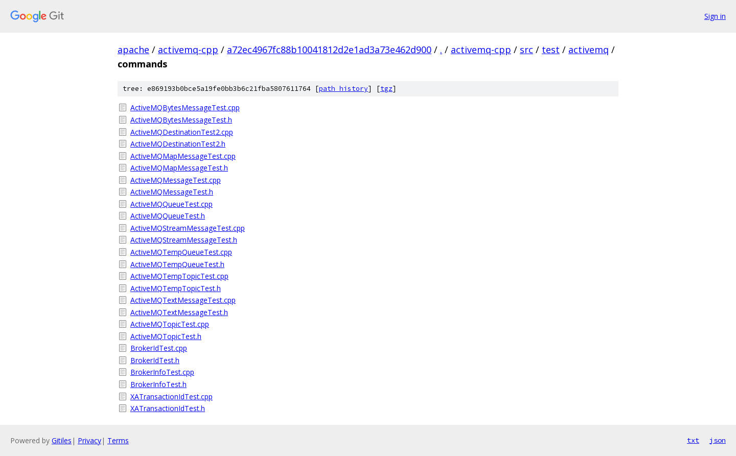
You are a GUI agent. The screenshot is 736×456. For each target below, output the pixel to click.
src (526, 49)
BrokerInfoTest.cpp (162, 372)
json (717, 440)
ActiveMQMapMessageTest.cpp (183, 156)
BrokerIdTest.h (154, 360)
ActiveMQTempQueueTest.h (177, 264)
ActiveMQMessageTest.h (171, 192)
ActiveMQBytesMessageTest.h (181, 120)
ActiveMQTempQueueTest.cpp (181, 252)
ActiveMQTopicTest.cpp (169, 324)
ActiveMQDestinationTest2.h (177, 144)
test (551, 49)
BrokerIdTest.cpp (158, 348)
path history (343, 88)
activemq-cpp (188, 49)
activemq (588, 49)
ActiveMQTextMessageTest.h (179, 312)
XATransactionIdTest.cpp (171, 396)
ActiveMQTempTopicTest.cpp (179, 276)
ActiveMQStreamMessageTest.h (183, 240)
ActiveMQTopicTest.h (165, 336)
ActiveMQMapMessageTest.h (179, 168)
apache (133, 49)
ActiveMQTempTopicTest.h (175, 288)
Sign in (715, 16)
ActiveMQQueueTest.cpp (171, 204)
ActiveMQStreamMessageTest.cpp (187, 228)
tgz (386, 88)
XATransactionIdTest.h (167, 408)
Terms (118, 440)
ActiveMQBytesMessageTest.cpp (185, 107)
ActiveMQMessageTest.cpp (175, 180)
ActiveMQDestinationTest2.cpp (181, 132)
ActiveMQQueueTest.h (167, 216)
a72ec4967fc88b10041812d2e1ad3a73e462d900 (329, 49)
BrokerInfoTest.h (158, 384)
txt (693, 440)
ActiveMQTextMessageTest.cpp (183, 300)
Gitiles (62, 440)
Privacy (89, 440)
